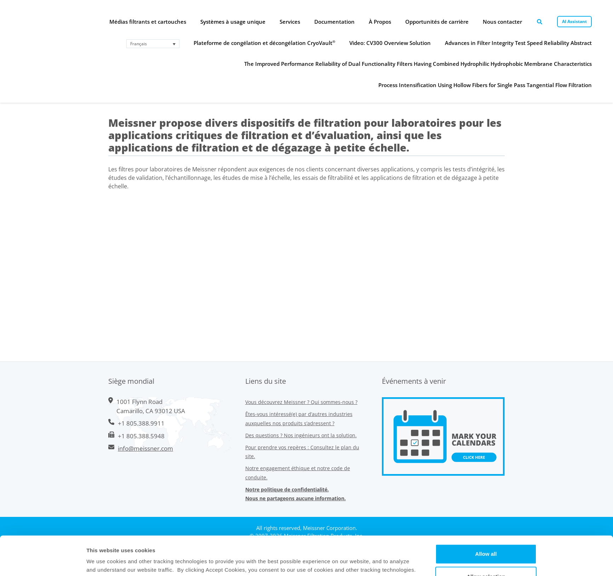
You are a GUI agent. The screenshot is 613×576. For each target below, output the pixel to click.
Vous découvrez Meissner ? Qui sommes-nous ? (301, 402)
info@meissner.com (145, 448)
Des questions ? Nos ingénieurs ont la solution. (301, 435)
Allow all (486, 515)
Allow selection (485, 537)
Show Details (365, 562)
